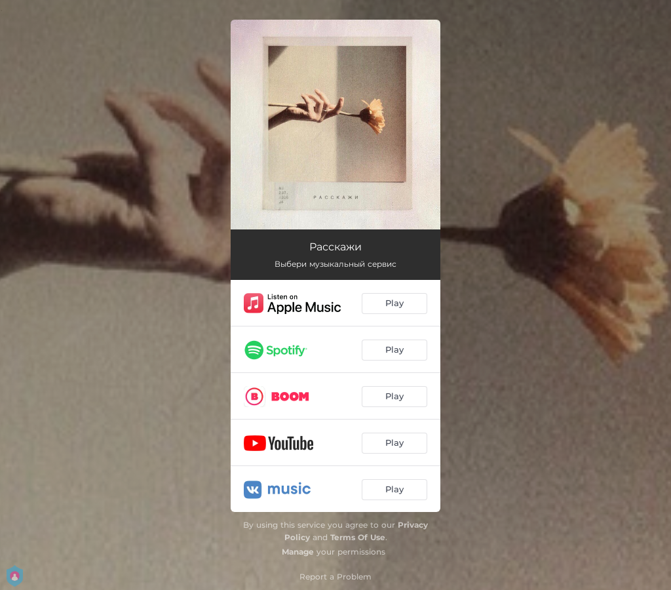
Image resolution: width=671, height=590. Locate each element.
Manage (298, 552)
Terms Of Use (357, 537)
